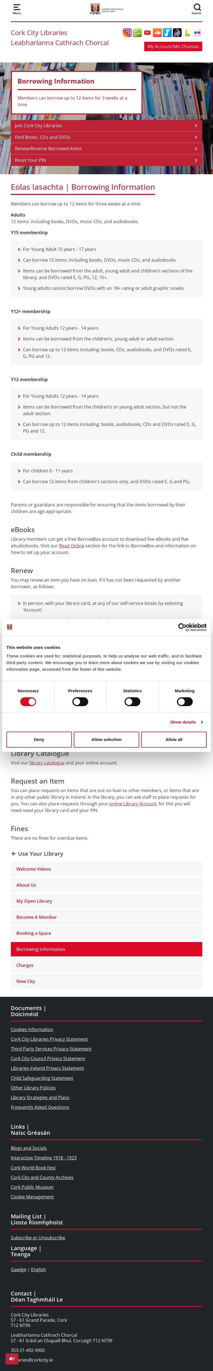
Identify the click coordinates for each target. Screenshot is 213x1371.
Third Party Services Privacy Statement (51, 1049)
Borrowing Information (40, 949)
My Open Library (34, 901)
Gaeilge (18, 1269)
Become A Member (36, 917)
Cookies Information (32, 1029)
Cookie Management (32, 1197)
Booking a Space (33, 933)
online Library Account (132, 804)
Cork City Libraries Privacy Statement (49, 1039)
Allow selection (106, 739)
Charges (25, 965)
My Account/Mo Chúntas (173, 46)
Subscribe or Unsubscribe (38, 1238)
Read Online (71, 546)
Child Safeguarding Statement (42, 1078)
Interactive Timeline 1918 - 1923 (44, 1158)
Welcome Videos (33, 869)
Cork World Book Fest (33, 1168)
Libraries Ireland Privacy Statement (47, 1068)
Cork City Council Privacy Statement (48, 1058)
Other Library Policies (33, 1088)
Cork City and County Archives (42, 1177)
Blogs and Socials (29, 1148)
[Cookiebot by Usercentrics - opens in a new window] (182, 627)
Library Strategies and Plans (40, 1097)
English (38, 1269)
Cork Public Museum (32, 1187)
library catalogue (47, 763)
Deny (39, 739)
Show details (183, 722)
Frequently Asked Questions (40, 1107)
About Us (26, 885)
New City (25, 981)
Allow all (174, 739)
